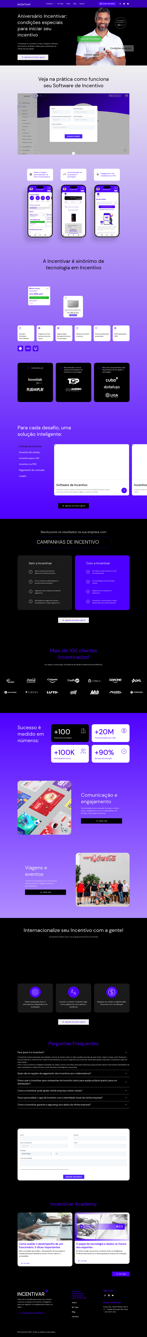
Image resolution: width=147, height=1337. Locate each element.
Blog (73, 1312)
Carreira (75, 1316)
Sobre (74, 1302)
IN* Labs (75, 1307)
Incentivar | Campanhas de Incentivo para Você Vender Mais (79, 1294)
